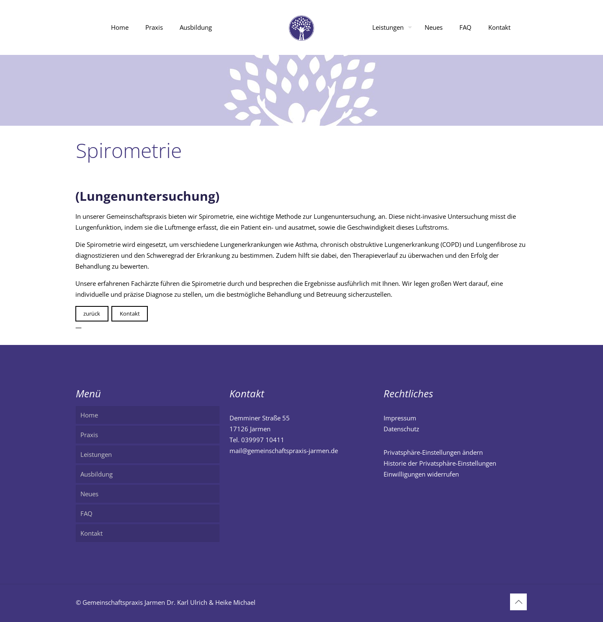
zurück (91, 313)
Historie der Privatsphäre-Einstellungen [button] (440, 463)
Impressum (400, 418)
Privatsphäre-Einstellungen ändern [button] (433, 452)
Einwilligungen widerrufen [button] (421, 474)
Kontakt (130, 313)
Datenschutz (401, 429)
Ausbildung (96, 474)
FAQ (86, 513)
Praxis (89, 434)
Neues (89, 494)
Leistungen (96, 454)
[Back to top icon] (518, 602)
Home (89, 415)
